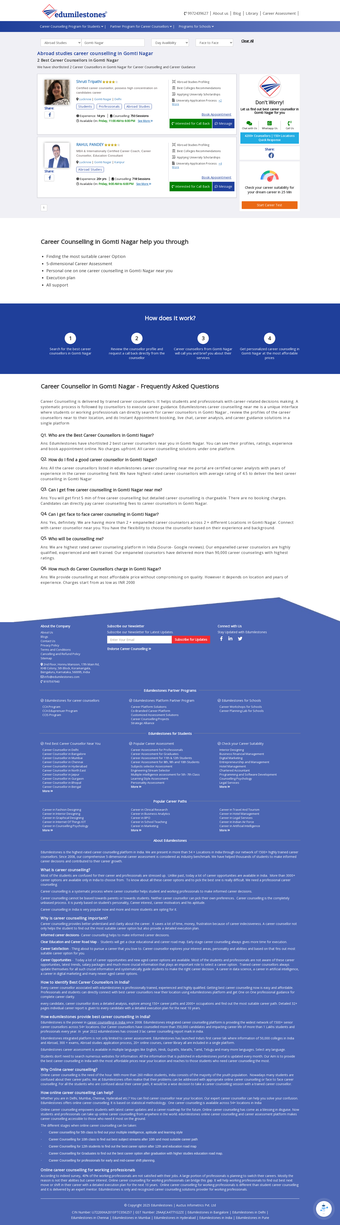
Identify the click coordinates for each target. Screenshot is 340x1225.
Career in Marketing (144, 826)
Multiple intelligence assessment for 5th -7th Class (165, 774)
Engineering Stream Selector (150, 770)
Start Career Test (269, 205)
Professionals (109, 106)
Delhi (117, 99)
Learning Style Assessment (149, 778)
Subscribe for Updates (191, 639)
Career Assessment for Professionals (157, 750)
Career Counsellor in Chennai (62, 762)
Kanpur (119, 162)
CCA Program (51, 707)
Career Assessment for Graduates (155, 754)
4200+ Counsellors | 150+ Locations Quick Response (269, 138)
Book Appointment (216, 114)
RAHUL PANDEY (89, 144)
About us (220, 13)
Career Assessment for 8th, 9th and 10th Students (165, 762)
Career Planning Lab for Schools (241, 711)
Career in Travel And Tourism (239, 810)
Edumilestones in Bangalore (208, 1212)
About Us (47, 632)
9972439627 (196, 13)
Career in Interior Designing (61, 814)
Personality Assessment (147, 783)
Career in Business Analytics (150, 814)
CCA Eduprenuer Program (60, 711)
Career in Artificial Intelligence (239, 826)
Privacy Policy (50, 645)
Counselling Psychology (235, 778)
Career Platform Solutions (149, 707)
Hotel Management (232, 766)
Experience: (90, 116)
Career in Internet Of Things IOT (64, 822)
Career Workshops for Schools (240, 707)
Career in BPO (140, 818)
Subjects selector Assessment (151, 766)
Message (223, 123)
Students (85, 106)
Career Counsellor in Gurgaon (63, 778)
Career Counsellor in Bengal (61, 787)
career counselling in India (106, 1022)
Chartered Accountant (234, 770)
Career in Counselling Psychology (65, 826)
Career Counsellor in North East (64, 770)
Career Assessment (279, 13)
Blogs (44, 637)
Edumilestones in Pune (252, 1217)
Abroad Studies (138, 106)
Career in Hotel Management (239, 814)
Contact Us (48, 641)
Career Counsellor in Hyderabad (64, 766)
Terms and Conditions (56, 650)
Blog (237, 13)
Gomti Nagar (102, 99)
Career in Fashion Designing (61, 810)
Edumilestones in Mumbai (131, 1217)
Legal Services (229, 783)
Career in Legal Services (236, 818)
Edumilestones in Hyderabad (175, 1217)
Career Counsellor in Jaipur (60, 774)
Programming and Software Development (248, 774)
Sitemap (46, 658)
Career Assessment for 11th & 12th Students (161, 758)
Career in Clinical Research (149, 810)
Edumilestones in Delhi (249, 1212)
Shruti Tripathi (88, 81)
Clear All (247, 41)
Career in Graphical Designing (63, 818)
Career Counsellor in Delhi (60, 750)
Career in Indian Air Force (236, 822)
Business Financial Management (241, 754)
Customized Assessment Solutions (155, 715)
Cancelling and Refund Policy (60, 654)
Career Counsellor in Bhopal (61, 783)
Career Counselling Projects (150, 719)
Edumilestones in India (215, 1217)
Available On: (105, 121)
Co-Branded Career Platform (150, 711)
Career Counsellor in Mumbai (62, 758)
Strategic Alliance (142, 723)
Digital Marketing (230, 758)
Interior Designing (231, 750)
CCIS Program (51, 715)
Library (252, 13)
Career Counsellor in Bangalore (64, 754)
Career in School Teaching (149, 822)
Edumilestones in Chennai (90, 1217)
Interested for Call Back (191, 123)
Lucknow (85, 99)
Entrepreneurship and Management (244, 762)
